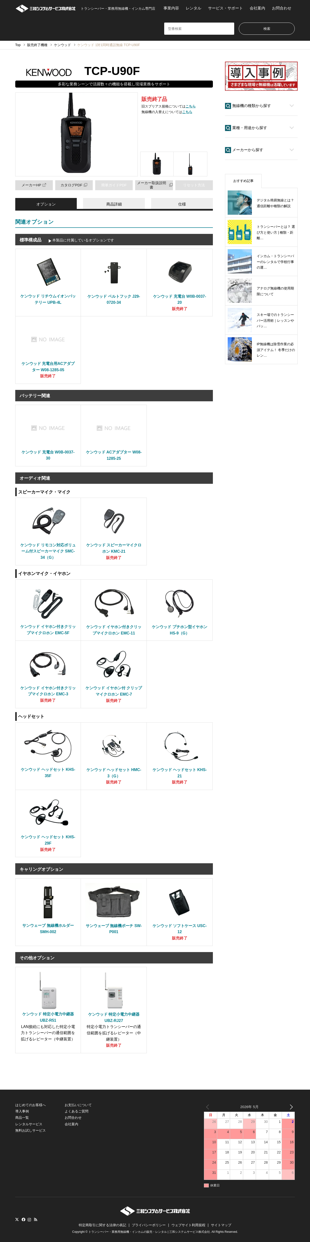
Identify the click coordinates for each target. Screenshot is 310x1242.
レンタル (193, 8)
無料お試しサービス (30, 1130)
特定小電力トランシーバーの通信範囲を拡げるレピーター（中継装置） (114, 1033)
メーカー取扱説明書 (155, 185)
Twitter (17, 1219)
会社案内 (257, 8)
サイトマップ (221, 1225)
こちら (191, 106)
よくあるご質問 (76, 1111)
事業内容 (171, 8)
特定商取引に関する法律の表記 (102, 1225)
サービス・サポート (225, 8)
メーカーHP (34, 185)
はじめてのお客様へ (30, 1105)
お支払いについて (78, 1105)
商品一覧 (22, 1117)
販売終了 (179, 309)
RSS (35, 1219)
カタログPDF (74, 185)
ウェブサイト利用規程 (188, 1225)
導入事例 (22, 1111)
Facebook (23, 1219)
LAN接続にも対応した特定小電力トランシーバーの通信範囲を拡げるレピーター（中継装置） (48, 1033)
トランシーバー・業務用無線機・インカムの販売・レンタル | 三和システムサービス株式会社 (149, 1232)
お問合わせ (281, 8)
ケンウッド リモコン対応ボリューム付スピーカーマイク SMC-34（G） (48, 551)
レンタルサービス (28, 1124)
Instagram (29, 1219)
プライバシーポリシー (149, 1225)
